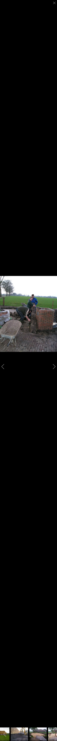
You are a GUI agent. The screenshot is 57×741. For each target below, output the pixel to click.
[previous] (4, 366)
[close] (54, 3)
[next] (52, 366)
